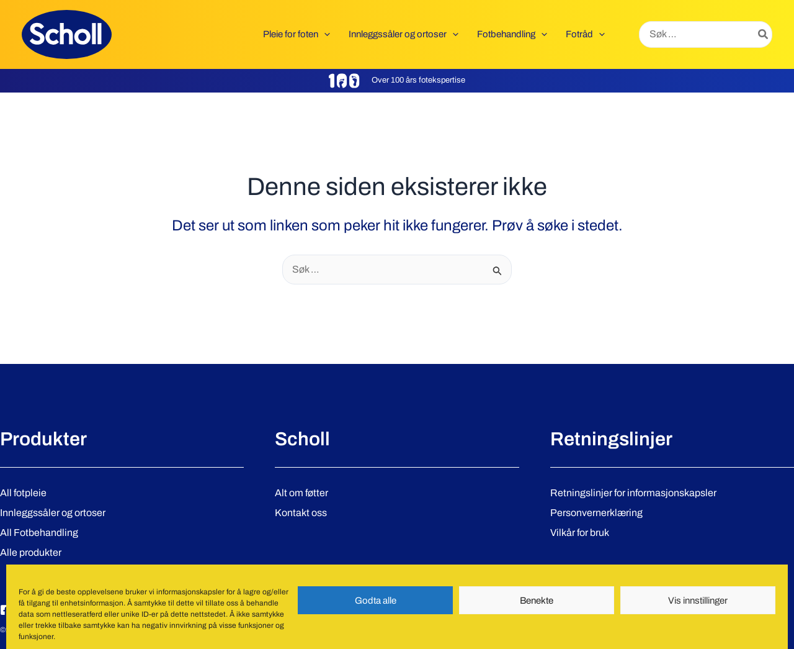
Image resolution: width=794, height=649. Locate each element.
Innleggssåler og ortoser (52, 512)
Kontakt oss (301, 512)
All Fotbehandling (39, 532)
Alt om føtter (301, 493)
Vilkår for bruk (579, 532)
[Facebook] (5, 609)
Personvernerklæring (596, 512)
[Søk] (764, 35)
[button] (296, 34)
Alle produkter (30, 552)
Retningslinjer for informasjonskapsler (633, 493)
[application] (324, 34)
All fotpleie (23, 493)
